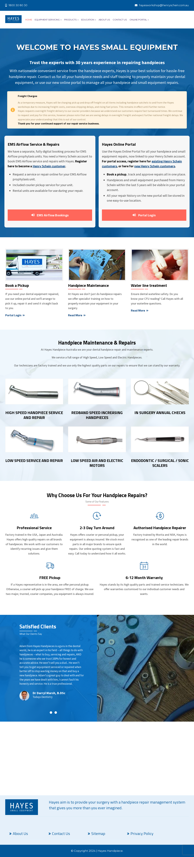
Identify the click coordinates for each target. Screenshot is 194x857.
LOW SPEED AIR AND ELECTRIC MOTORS (97, 463)
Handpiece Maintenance (88, 285)
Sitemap (98, 833)
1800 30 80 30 (16, 5)
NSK (172, 535)
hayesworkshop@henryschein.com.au (162, 5)
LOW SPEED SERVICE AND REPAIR (34, 460)
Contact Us (120, 19)
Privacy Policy (142, 833)
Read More (77, 315)
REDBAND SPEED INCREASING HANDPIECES (97, 415)
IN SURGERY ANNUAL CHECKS (159, 413)
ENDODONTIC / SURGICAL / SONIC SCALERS (160, 463)
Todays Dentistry (43, 697)
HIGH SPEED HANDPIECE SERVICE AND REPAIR (34, 415)
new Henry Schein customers (154, 166)
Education (88, 19)
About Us (104, 19)
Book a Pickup (17, 285)
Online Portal (139, 19)
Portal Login (144, 215)
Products (71, 19)
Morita (160, 535)
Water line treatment (149, 285)
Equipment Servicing (48, 19)
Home (28, 19)
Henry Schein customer (49, 166)
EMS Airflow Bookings (50, 215)
